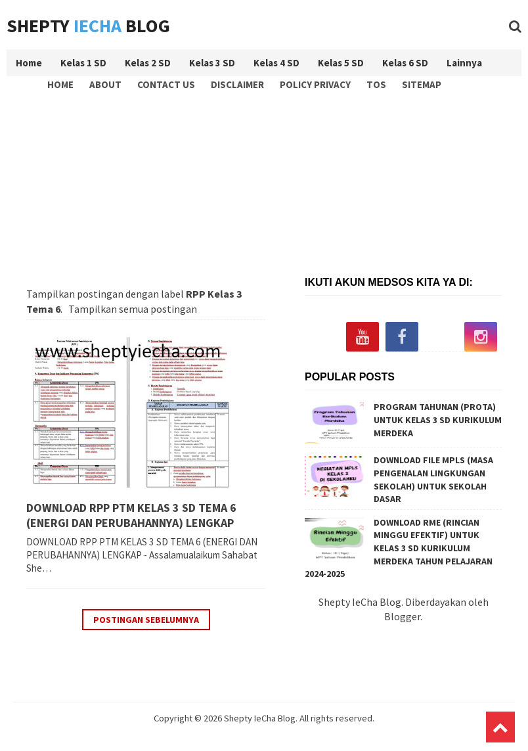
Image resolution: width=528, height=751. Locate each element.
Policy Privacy (315, 84)
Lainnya (464, 63)
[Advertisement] (267, 181)
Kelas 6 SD (405, 63)
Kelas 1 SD (83, 63)
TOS (376, 84)
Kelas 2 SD (148, 63)
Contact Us (166, 84)
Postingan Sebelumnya (146, 620)
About (105, 84)
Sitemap (421, 84)
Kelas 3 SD (212, 63)
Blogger (402, 616)
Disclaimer (237, 84)
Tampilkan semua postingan (132, 308)
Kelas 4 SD (276, 63)
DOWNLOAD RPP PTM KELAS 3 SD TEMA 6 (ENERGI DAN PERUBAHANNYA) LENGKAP (131, 515)
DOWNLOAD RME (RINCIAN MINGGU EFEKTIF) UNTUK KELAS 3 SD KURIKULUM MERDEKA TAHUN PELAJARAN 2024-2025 (399, 548)
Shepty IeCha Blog (260, 718)
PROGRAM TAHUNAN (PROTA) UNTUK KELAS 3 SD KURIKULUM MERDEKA (438, 419)
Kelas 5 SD (341, 63)
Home (60, 84)
